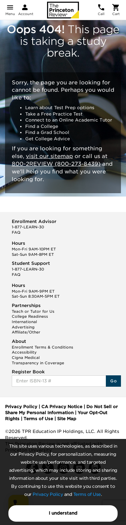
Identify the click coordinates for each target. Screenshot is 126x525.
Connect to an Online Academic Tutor (68, 120)
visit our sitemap (49, 156)
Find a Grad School (47, 132)
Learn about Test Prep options (59, 107)
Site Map (66, 418)
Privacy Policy (48, 494)
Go (113, 380)
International (24, 321)
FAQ (16, 232)
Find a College (41, 126)
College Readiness (30, 316)
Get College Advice (47, 138)
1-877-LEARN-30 (28, 227)
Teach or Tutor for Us (33, 311)
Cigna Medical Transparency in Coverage (38, 360)
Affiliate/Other (26, 332)
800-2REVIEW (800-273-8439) (56, 164)
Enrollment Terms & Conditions (42, 347)
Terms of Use (87, 494)
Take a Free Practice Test (54, 114)
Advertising (23, 327)
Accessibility (24, 352)
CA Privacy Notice (61, 406)
